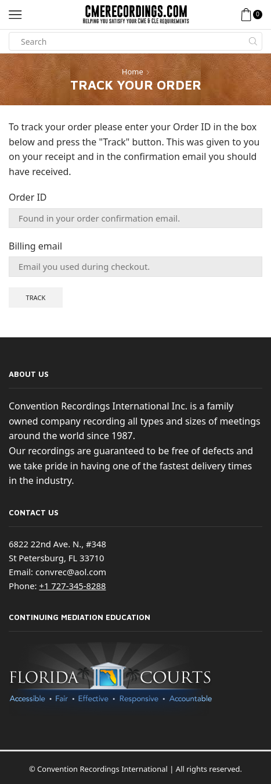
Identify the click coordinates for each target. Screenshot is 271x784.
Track (36, 297)
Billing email (35, 246)
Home (132, 71)
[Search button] (253, 41)
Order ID (28, 197)
